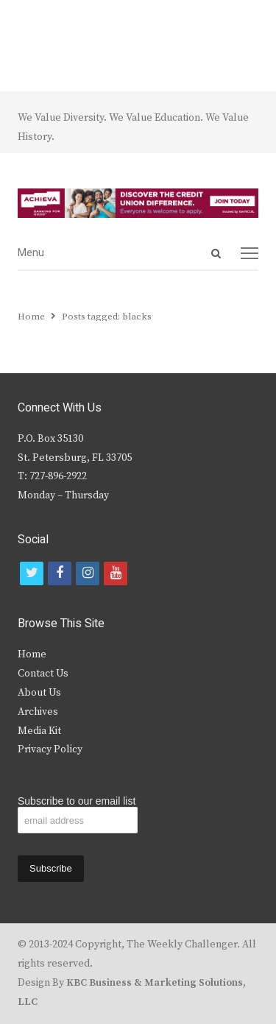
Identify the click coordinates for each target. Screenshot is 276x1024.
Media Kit (39, 731)
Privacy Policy (50, 749)
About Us (39, 692)
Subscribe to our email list (76, 801)
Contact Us (43, 673)
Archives (38, 711)
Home (32, 654)
